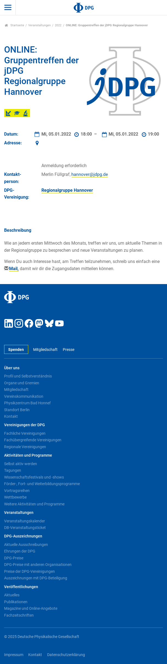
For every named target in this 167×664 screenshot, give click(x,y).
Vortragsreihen (17, 490)
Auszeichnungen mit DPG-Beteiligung (35, 578)
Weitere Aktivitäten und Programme (34, 504)
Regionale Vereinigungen (25, 447)
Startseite (14, 25)
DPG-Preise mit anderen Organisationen (38, 564)
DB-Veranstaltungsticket (25, 527)
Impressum (13, 654)
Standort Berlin (17, 410)
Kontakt (11, 416)
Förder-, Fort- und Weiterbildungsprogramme (42, 484)
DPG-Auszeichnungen (23, 536)
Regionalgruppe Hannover (67, 190)
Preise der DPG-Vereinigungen (29, 571)
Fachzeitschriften (19, 615)
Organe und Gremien (21, 383)
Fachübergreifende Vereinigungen (32, 440)
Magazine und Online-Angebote (30, 608)
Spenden (16, 349)
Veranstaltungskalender (24, 521)
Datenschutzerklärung (66, 654)
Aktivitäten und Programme (28, 455)
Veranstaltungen (39, 25)
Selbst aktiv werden (20, 464)
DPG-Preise (13, 558)
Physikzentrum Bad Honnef (27, 403)
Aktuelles (11, 595)
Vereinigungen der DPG (24, 425)
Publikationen (15, 602)
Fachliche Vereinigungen (25, 433)
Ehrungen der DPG (19, 551)
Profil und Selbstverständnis (28, 376)
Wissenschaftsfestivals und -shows (34, 477)
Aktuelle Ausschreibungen (26, 544)
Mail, (14, 268)
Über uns (11, 368)
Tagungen (12, 470)
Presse (68, 349)
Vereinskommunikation (23, 396)
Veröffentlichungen (21, 587)
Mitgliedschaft (45, 349)
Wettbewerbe (15, 497)
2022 (58, 25)
